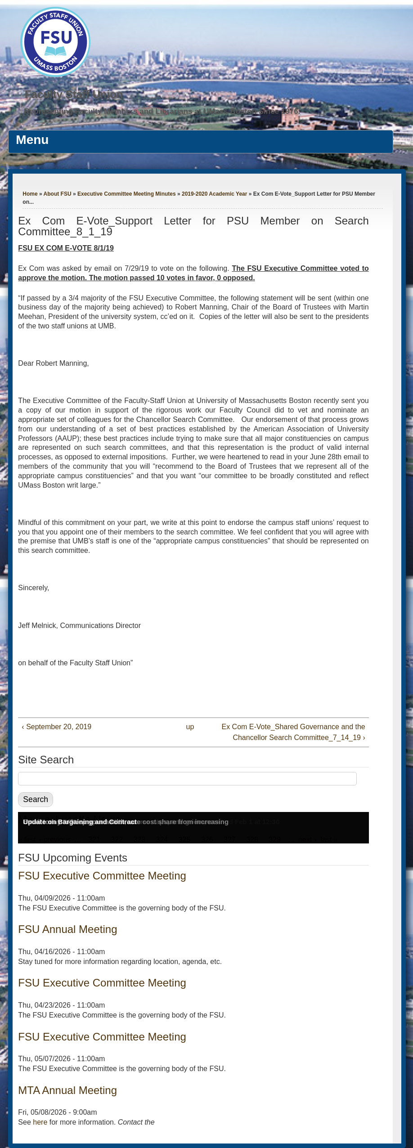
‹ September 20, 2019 (56, 727)
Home (29, 194)
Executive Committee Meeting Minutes (126, 194)
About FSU (58, 194)
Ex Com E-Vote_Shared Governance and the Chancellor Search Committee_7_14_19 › (293, 732)
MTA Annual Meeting (67, 1090)
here (40, 1122)
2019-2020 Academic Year (214, 194)
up (190, 727)
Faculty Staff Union (74, 94)
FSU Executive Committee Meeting (102, 876)
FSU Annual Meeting (67, 929)
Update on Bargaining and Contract (80, 821)
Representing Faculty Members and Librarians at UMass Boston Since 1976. (162, 111)
